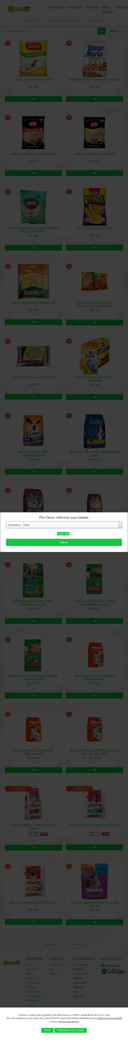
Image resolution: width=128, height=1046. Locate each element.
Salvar (64, 542)
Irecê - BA (63, 533)
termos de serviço (69, 1021)
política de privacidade (109, 1018)
